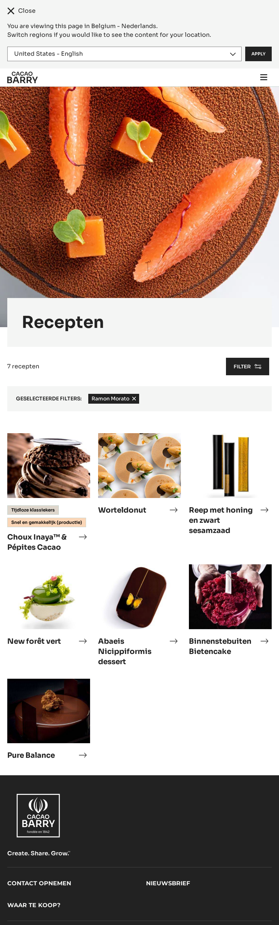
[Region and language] (124, 54)
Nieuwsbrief (168, 883)
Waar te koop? (33, 905)
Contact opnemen (39, 883)
